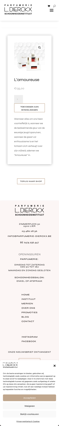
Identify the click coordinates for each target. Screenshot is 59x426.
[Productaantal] (18, 99)
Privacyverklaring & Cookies (28, 421)
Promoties (29, 313)
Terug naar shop (31, 181)
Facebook (29, 341)
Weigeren (29, 406)
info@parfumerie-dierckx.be (29, 236)
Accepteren (29, 398)
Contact (27, 321)
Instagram (30, 337)
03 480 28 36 (29, 231)
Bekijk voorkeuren (29, 414)
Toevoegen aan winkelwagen (29, 108)
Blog (25, 317)
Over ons (28, 308)
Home (25, 295)
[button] (54, 365)
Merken (27, 304)
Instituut (28, 299)
